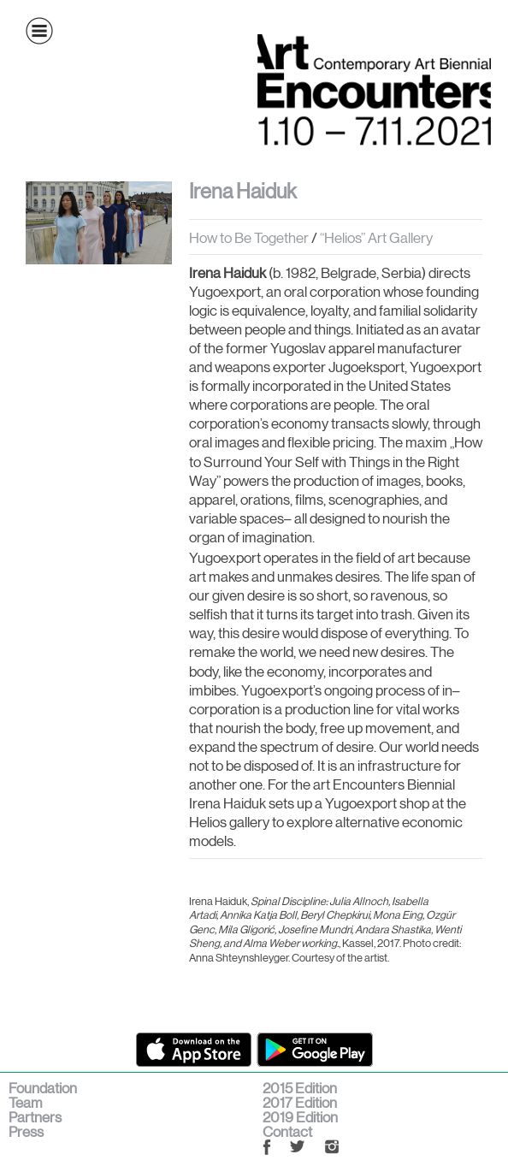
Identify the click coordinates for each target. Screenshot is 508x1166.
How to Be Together (249, 237)
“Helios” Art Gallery (376, 237)
